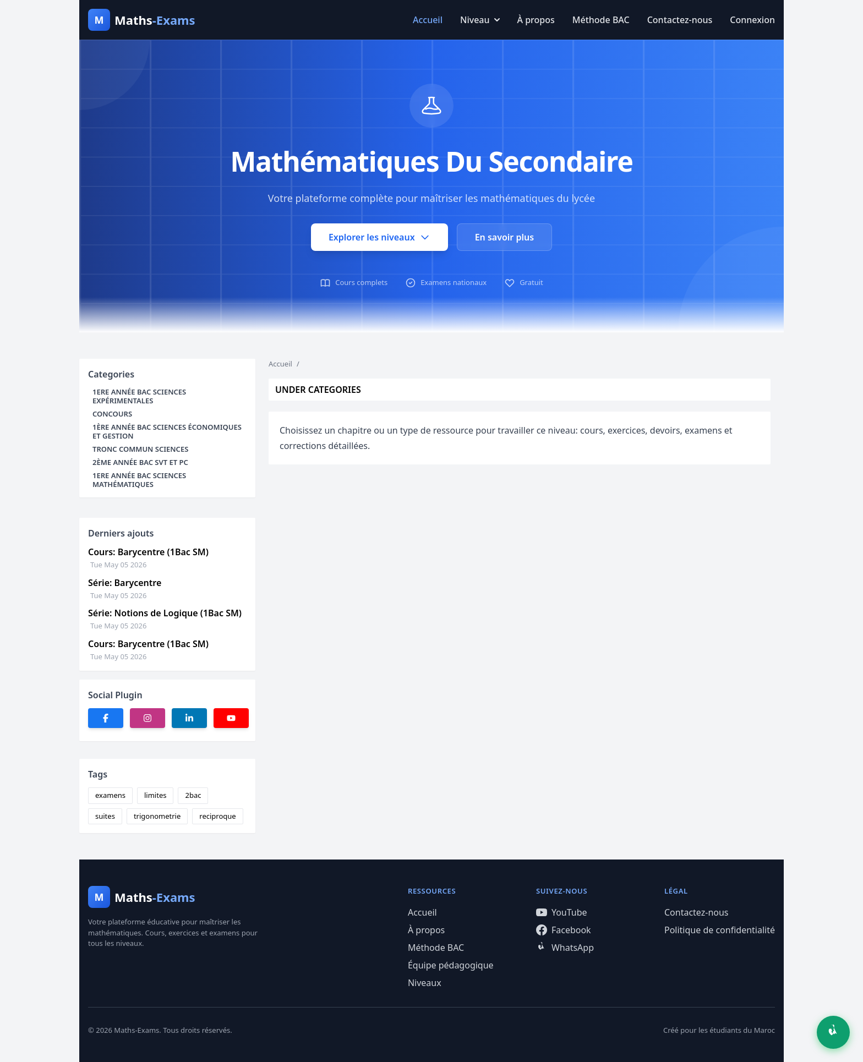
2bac (193, 795)
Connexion (752, 20)
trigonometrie (157, 816)
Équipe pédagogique (451, 965)
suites (105, 816)
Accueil (428, 20)
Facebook (563, 930)
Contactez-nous (680, 20)
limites (155, 795)
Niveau (480, 20)
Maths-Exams (136, 1030)
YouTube (561, 912)
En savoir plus (504, 237)
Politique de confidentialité (719, 930)
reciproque (217, 816)
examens (110, 795)
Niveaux (424, 983)
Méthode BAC (601, 20)
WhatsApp (565, 947)
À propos (536, 20)
